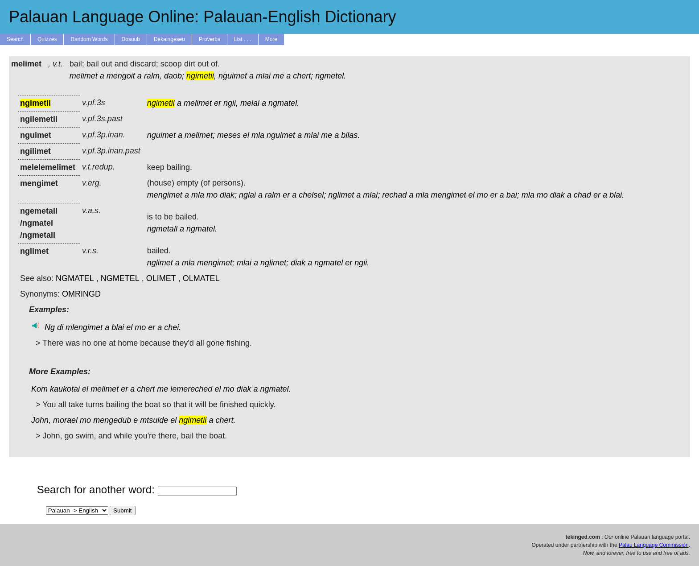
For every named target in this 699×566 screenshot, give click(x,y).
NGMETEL (120, 278)
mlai (263, 75)
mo (212, 194)
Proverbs (209, 39)
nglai (247, 194)
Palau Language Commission (654, 545)
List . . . (242, 39)
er (217, 103)
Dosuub (131, 39)
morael (65, 420)
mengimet (164, 194)
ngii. (361, 262)
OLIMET (161, 278)
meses (229, 135)
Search (15, 39)
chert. (225, 420)
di (60, 327)
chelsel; (312, 194)
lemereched (191, 388)
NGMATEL (75, 278)
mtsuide (154, 420)
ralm (272, 194)
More (271, 39)
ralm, (153, 75)
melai (249, 103)
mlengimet (84, 327)
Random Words (88, 39)
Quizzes (47, 39)
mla (257, 135)
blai (117, 327)
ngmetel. (330, 75)
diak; (228, 194)
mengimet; (215, 262)
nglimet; (274, 262)
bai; (512, 194)
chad (582, 194)
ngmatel (328, 262)
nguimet (232, 75)
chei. (172, 327)
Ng (50, 327)
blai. (616, 194)
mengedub (112, 420)
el (246, 135)
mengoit (121, 75)
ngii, (230, 103)
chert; (303, 75)
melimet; (200, 135)
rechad (394, 194)
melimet (84, 75)
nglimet (341, 194)
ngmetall (162, 228)
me (278, 75)
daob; (174, 75)
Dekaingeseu (169, 39)
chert (146, 388)
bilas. (350, 135)
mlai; (371, 194)
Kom (39, 388)
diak (557, 194)
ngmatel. (283, 103)
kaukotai (65, 388)
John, (41, 420)
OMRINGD (81, 293)
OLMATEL (201, 278)
